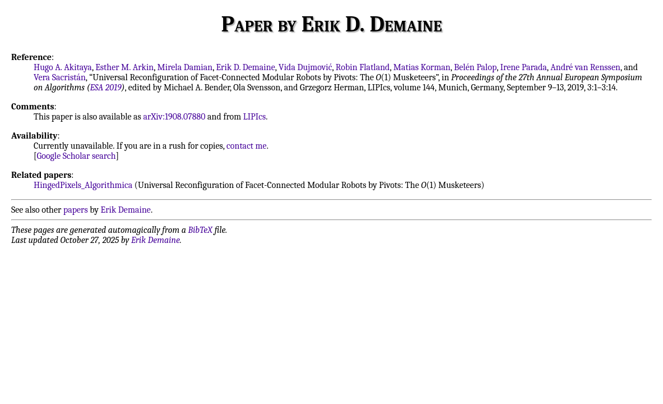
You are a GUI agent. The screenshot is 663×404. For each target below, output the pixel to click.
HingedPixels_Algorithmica (83, 185)
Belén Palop (475, 67)
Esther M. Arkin (124, 67)
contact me (246, 146)
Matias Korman (422, 67)
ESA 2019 (106, 87)
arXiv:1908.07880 (174, 117)
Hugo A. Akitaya (63, 67)
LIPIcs (254, 117)
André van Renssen (585, 67)
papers (75, 210)
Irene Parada (523, 67)
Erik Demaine (126, 210)
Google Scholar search (76, 156)
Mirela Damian (185, 67)
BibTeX (200, 230)
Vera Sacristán (60, 77)
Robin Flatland (363, 67)
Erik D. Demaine (245, 67)
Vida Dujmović (305, 67)
